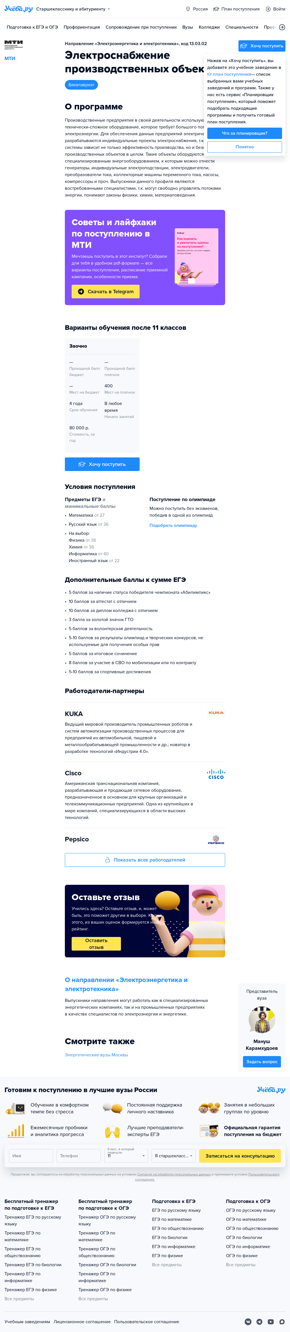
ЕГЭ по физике (167, 1256)
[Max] (282, 1321)
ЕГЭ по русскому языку (176, 1210)
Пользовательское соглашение (146, 1322)
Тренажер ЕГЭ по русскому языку (33, 1220)
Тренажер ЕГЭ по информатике (22, 1277)
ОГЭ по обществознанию (252, 1228)
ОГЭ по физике (242, 1256)
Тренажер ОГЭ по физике (105, 1290)
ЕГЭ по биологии (169, 1237)
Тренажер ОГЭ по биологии (107, 1265)
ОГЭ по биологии (244, 1237)
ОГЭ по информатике (248, 1246)
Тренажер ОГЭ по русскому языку (107, 1220)
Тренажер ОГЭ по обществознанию (96, 1252)
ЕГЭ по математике (172, 1219)
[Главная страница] (19, 9)
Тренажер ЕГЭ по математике (22, 1236)
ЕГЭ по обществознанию (178, 1228)
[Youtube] (270, 1321)
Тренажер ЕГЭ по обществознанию (22, 1252)
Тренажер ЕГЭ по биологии (33, 1265)
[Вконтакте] (248, 1321)
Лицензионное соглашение (82, 1322)
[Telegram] (259, 1321)
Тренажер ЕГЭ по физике (31, 1290)
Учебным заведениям (27, 1322)
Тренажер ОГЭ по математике (96, 1236)
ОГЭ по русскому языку (251, 1210)
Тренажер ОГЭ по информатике (96, 1277)
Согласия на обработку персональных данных (174, 1174)
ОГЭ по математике (246, 1219)
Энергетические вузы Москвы (96, 1055)
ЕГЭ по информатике (173, 1246)
